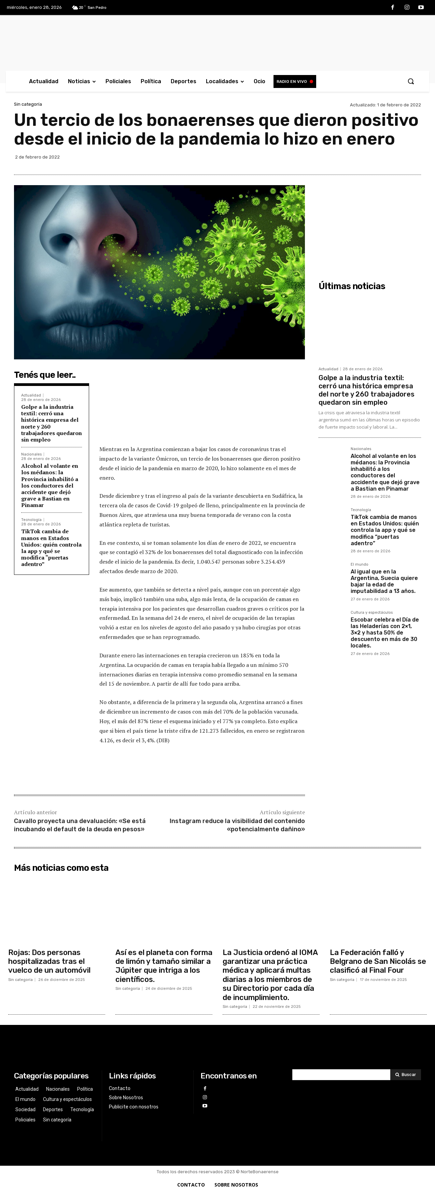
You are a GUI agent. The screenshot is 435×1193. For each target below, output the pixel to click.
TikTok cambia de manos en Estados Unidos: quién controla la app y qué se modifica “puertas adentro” (51, 547)
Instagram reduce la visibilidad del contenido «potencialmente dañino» (237, 825)
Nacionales (31, 454)
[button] (411, 81)
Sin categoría (28, 104)
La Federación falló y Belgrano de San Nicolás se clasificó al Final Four (378, 961)
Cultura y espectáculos (372, 613)
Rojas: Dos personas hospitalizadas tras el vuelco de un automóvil (49, 961)
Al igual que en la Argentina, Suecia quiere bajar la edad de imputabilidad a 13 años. (384, 581)
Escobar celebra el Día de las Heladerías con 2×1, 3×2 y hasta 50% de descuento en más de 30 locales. (385, 632)
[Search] (405, 1074)
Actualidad (31, 395)
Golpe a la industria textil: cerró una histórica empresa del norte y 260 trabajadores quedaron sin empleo (51, 423)
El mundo (359, 565)
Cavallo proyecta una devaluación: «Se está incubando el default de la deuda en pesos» (80, 825)
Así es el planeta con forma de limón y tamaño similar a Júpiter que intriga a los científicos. (163, 966)
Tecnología (31, 520)
